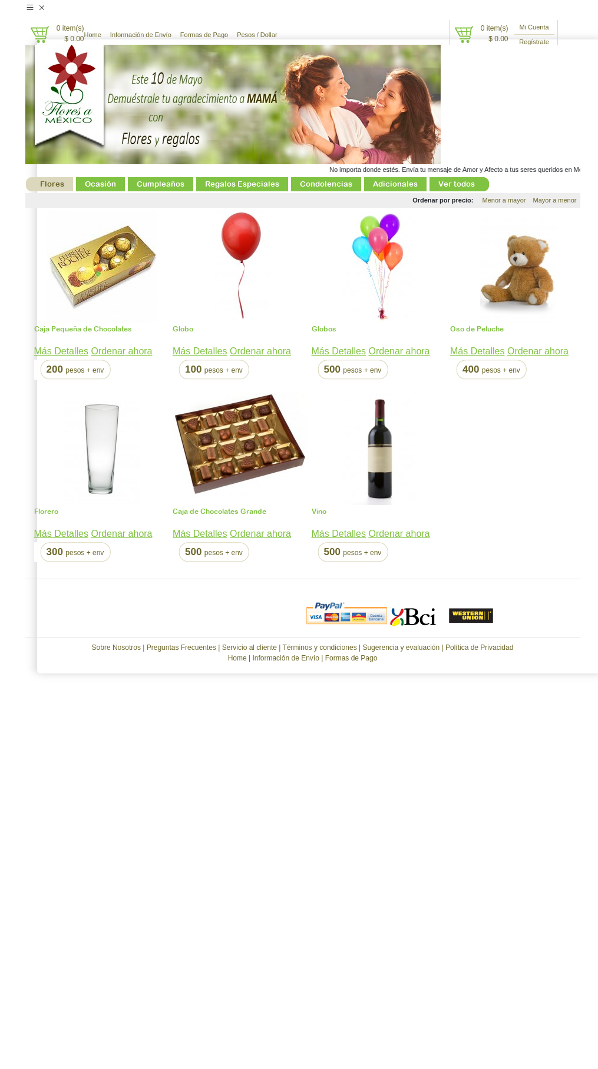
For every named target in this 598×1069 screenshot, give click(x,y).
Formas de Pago (204, 34)
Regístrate (534, 41)
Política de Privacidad (479, 647)
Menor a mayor (504, 200)
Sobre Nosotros (116, 647)
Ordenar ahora (121, 351)
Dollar (268, 34)
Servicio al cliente (249, 647)
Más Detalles (61, 351)
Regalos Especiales (242, 184)
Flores (52, 184)
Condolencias (326, 184)
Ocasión (100, 184)
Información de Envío (140, 34)
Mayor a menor (555, 200)
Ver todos (456, 184)
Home (92, 34)
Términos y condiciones (320, 647)
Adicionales (395, 184)
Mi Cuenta (534, 27)
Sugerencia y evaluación (401, 647)
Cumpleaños (160, 184)
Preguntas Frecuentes (181, 647)
